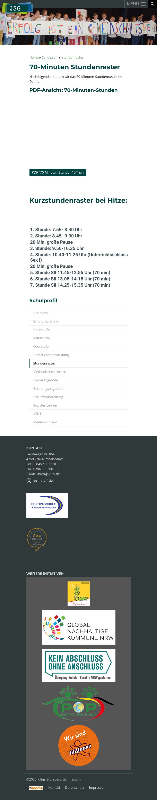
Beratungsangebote (48, 388)
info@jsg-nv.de (48, 474)
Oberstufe (41, 346)
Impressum (97, 787)
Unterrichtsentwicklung (51, 355)
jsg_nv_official (43, 480)
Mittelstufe (41, 338)
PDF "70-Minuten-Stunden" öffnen (58, 172)
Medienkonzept (45, 422)
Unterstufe (41, 329)
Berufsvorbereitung (48, 397)
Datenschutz (74, 787)
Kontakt (54, 787)
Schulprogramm (45, 321)
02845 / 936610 (44, 464)
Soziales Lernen (45, 405)
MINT (37, 413)
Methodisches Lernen (49, 371)
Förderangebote (45, 380)
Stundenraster (44, 363)
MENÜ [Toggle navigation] (136, 4)
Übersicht (40, 313)
